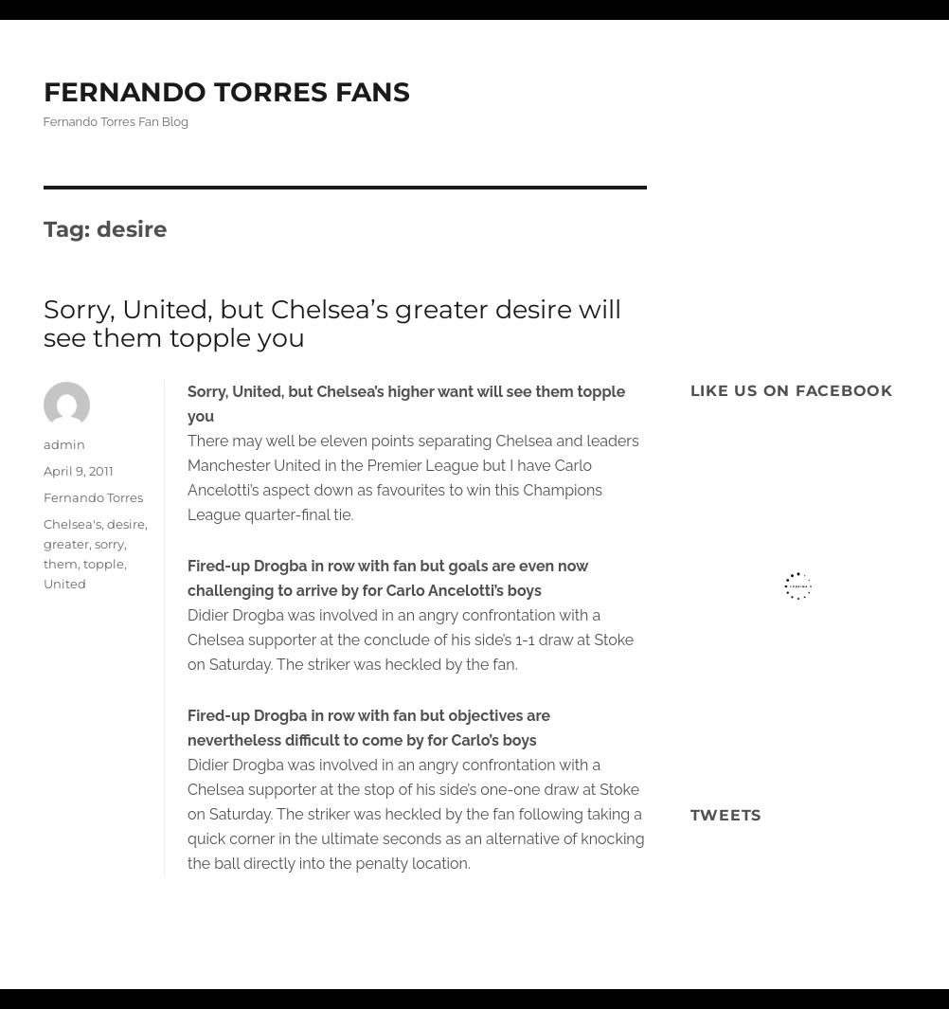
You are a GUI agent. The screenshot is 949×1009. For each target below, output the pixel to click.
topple (103, 563)
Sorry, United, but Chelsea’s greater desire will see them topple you (332, 323)
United (65, 583)
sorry (109, 543)
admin (64, 444)
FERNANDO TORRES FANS (227, 92)
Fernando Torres (93, 497)
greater (66, 543)
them (61, 563)
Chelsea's (72, 524)
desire (126, 524)
